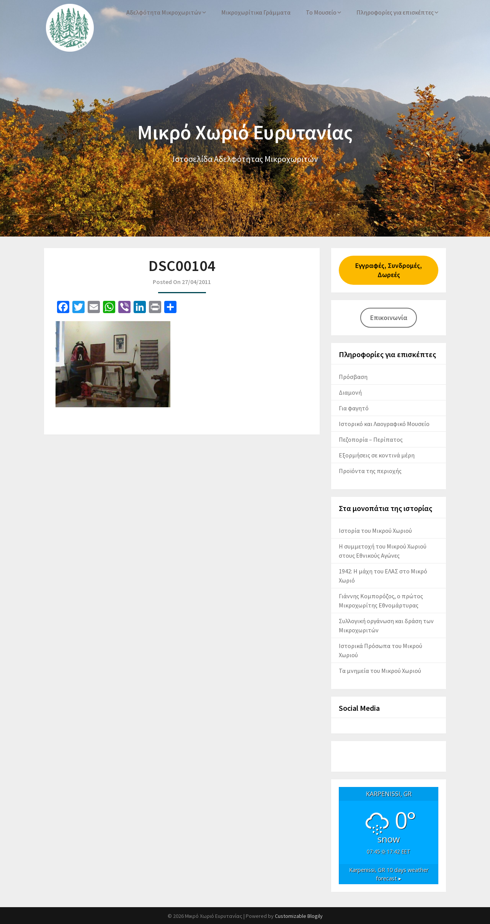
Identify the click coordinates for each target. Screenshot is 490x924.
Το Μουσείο (321, 12)
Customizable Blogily (299, 916)
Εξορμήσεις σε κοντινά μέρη (377, 455)
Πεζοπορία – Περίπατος (371, 439)
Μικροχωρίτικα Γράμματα (256, 12)
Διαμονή (350, 392)
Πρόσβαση (353, 376)
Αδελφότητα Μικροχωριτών (163, 12)
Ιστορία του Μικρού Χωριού (375, 530)
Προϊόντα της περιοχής (370, 471)
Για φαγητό (354, 408)
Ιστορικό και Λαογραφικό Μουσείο (384, 424)
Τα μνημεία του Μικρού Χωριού (380, 670)
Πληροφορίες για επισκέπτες (395, 12)
